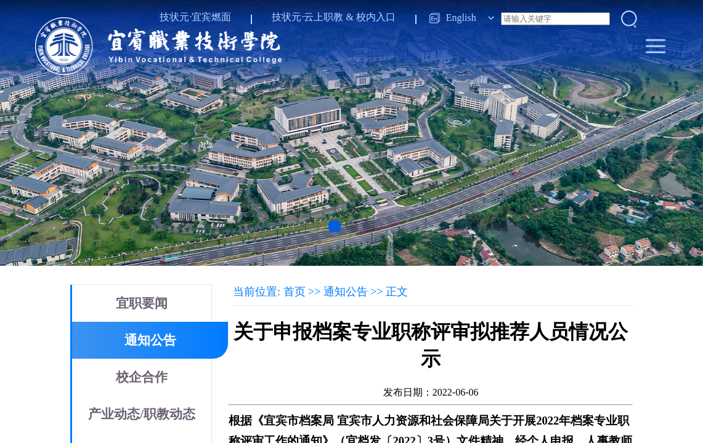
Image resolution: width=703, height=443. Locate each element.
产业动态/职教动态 (141, 414)
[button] (334, 226)
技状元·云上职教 (307, 17)
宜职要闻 (142, 303)
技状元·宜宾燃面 (195, 17)
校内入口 (376, 17)
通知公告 (150, 340)
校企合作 (142, 377)
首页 (294, 291)
